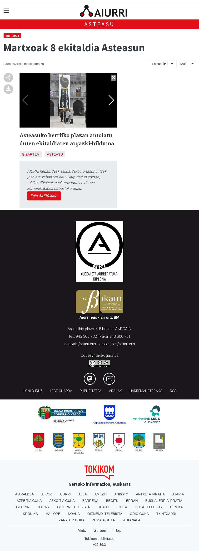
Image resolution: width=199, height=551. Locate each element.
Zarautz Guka (72, 520)
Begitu (112, 501)
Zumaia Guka (103, 520)
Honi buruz (32, 391)
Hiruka (176, 507)
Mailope (52, 514)
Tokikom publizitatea (99, 539)
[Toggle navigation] (6, 11)
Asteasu (99, 24)
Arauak (115, 391)
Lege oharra (61, 391)
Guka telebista (149, 507)
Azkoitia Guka (62, 501)
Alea (82, 494)
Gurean (100, 530)
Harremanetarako (145, 391)
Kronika (30, 514)
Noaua (74, 514)
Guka (122, 507)
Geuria (22, 507)
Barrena (90, 501)
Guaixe (103, 507)
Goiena (43, 507)
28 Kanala (131, 520)
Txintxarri (166, 514)
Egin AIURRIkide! (44, 196)
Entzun (159, 64)
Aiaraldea (24, 494)
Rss (173, 391)
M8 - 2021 (12, 36)
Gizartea (30, 154)
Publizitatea (90, 391)
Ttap (117, 530)
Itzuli (182, 64)
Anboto (121, 494)
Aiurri (65, 494)
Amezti (101, 494)
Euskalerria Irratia (163, 501)
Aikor (46, 494)
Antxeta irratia (150, 494)
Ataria (178, 494)
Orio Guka (139, 514)
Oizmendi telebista (104, 514)
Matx (82, 530)
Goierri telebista (73, 507)
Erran (132, 501)
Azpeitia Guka (29, 501)
